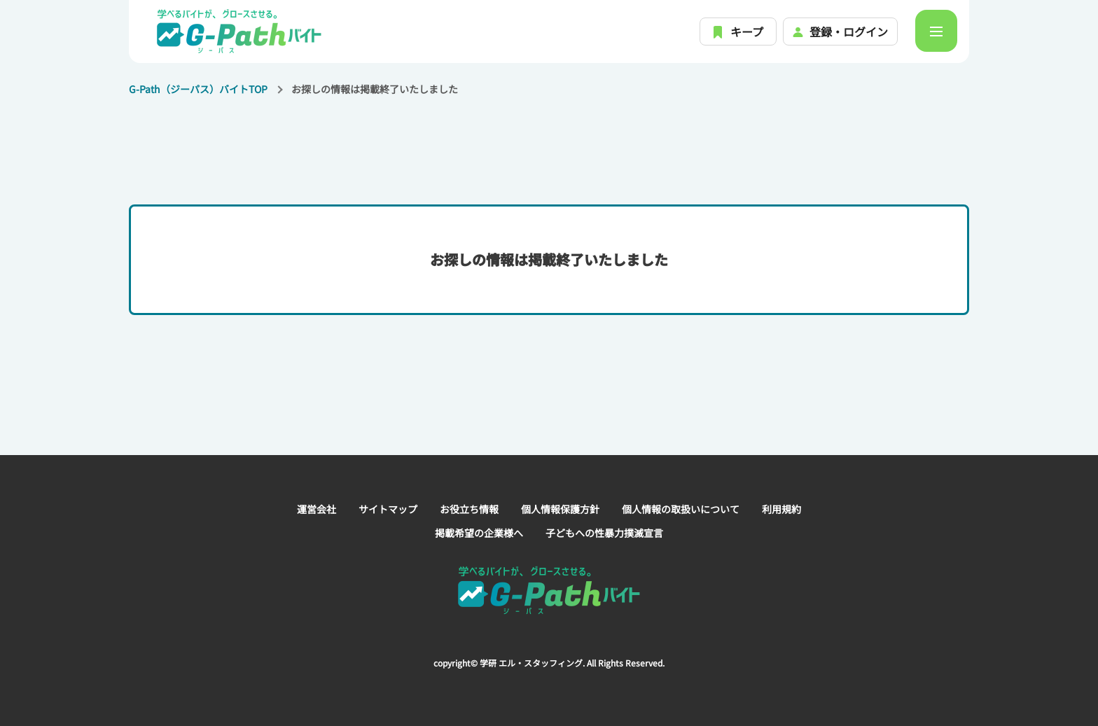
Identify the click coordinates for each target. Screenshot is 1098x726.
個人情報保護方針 (560, 509)
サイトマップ (388, 509)
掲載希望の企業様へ (479, 533)
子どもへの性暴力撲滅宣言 (604, 533)
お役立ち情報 (469, 509)
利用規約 (781, 509)
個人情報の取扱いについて (680, 509)
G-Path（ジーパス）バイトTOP (198, 89)
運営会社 (316, 509)
